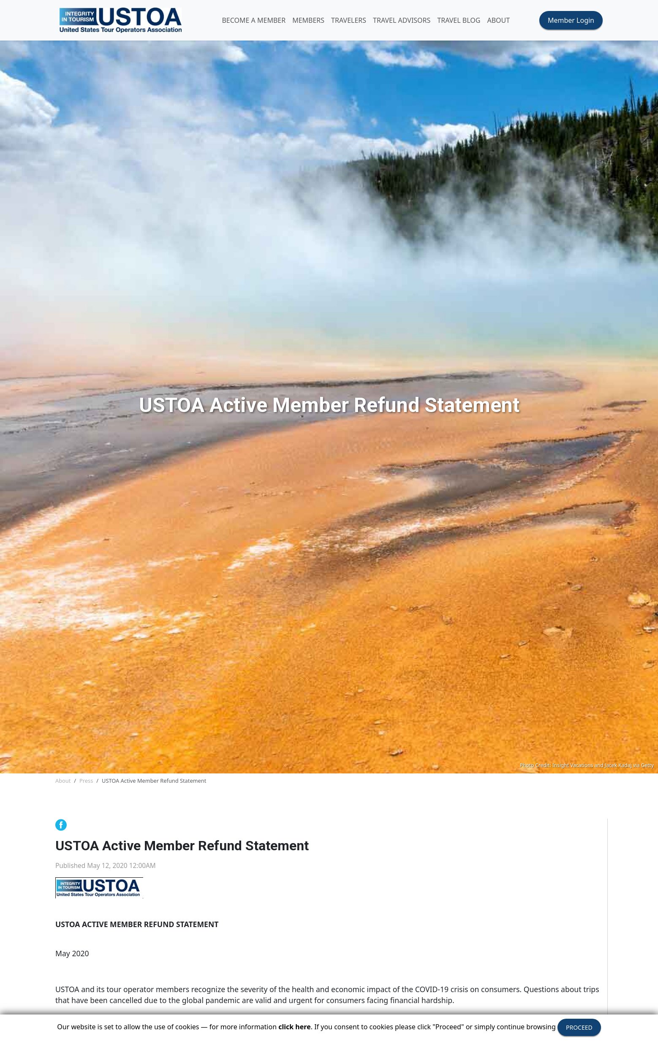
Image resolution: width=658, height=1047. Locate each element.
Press (86, 780)
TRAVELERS (348, 20)
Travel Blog (458, 20)
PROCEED (579, 1027)
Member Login (571, 20)
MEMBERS (308, 20)
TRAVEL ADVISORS (401, 20)
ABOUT (498, 20)
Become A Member (253, 20)
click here (294, 1026)
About (63, 780)
